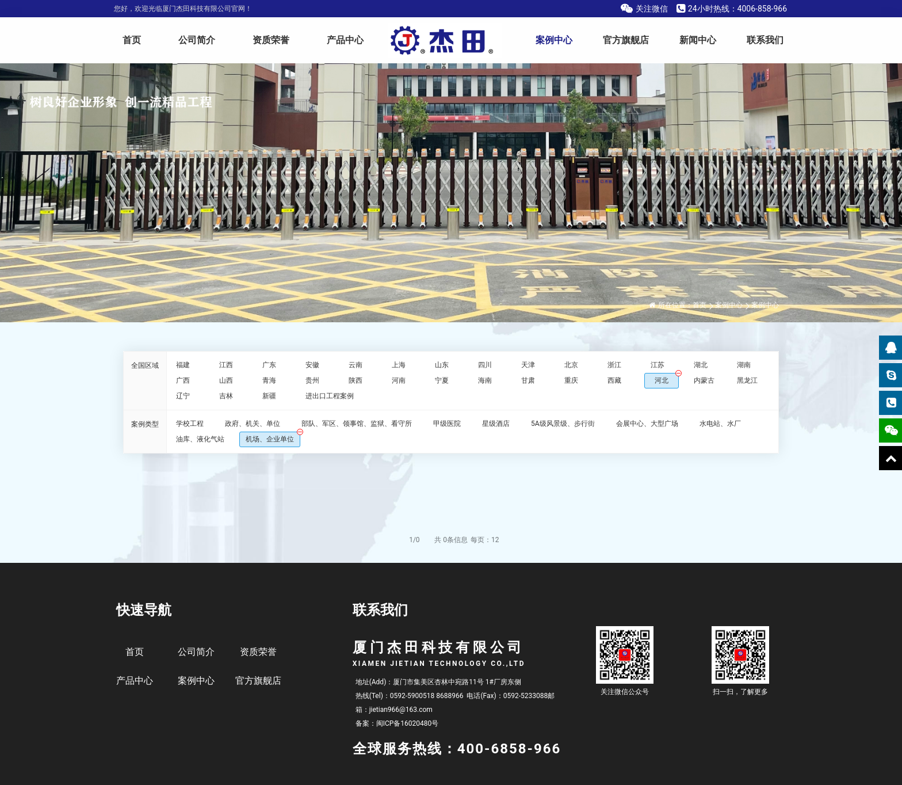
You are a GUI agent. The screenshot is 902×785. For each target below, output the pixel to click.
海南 (485, 380)
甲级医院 (447, 424)
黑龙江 (747, 380)
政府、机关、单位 (252, 424)
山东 (442, 365)
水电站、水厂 (720, 424)
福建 (183, 365)
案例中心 (554, 40)
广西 (183, 380)
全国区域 (145, 365)
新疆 (269, 396)
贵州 (312, 380)
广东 (269, 365)
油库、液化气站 (200, 439)
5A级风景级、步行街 (563, 424)
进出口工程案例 (329, 396)
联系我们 (765, 40)
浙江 (614, 365)
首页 (132, 40)
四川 (485, 365)
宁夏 (442, 380)
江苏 (657, 365)
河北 (661, 380)
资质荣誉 (271, 40)
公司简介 (196, 40)
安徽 (312, 365)
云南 (355, 365)
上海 (399, 365)
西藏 (614, 380)
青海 (269, 380)
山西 (226, 380)
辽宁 (183, 396)
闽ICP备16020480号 (407, 723)
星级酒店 (496, 424)
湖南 (744, 365)
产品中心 (345, 40)
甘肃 (528, 380)
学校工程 (190, 424)
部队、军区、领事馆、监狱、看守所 (356, 424)
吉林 (226, 396)
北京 (571, 365)
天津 (528, 365)
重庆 (571, 380)
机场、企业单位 (270, 439)
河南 (399, 380)
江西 (226, 365)
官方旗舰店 (626, 40)
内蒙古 (704, 380)
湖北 (701, 365)
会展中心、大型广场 (647, 424)
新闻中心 (697, 40)
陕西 (355, 380)
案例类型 (145, 424)
